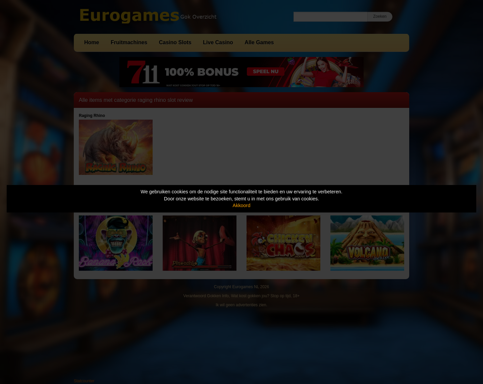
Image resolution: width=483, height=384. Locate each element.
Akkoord (242, 205)
